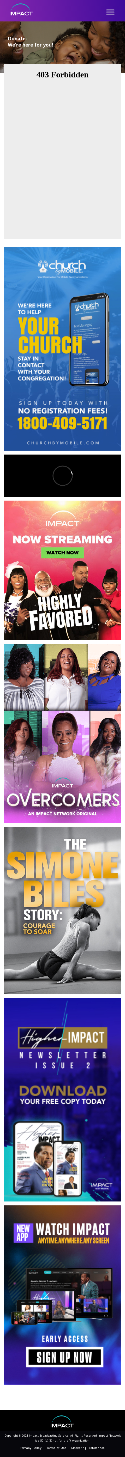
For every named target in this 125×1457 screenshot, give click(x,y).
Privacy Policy (31, 1448)
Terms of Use (56, 1448)
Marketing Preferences (88, 1448)
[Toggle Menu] (110, 11)
